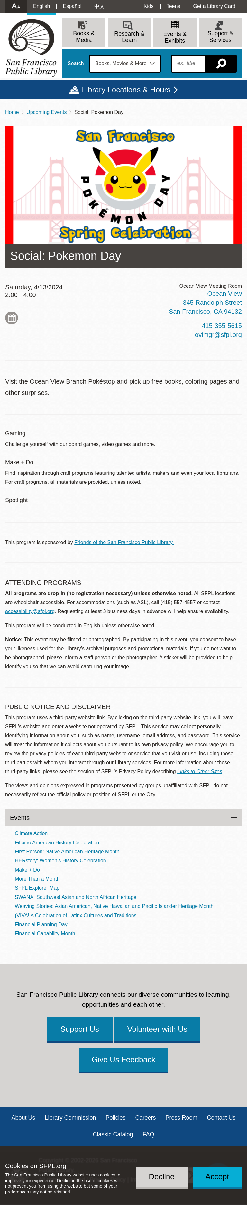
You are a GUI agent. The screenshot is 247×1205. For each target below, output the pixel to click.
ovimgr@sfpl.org (218, 334)
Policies (115, 1118)
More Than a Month (37, 879)
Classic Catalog (113, 1134)
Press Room (181, 1118)
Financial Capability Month (45, 933)
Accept (217, 1176)
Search (76, 63)
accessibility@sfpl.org (30, 611)
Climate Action (31, 833)
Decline (162, 1176)
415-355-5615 (222, 325)
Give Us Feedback (123, 1059)
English (41, 6)
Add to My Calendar (11, 318)
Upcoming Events (46, 112)
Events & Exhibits (175, 37)
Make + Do (27, 870)
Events (20, 817)
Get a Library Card (214, 6)
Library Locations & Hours (126, 89)
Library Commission (70, 1118)
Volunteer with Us (157, 1029)
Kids (149, 6)
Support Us (79, 1029)
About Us (23, 1118)
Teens (173, 6)
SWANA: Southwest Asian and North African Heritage (75, 897)
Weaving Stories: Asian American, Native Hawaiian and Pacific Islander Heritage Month (114, 906)
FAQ (148, 1134)
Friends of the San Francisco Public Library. (124, 542)
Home (12, 112)
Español (72, 6)
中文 (99, 6)
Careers (145, 1118)
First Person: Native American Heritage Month (67, 851)
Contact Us (221, 1118)
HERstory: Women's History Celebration (60, 860)
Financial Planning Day (41, 924)
